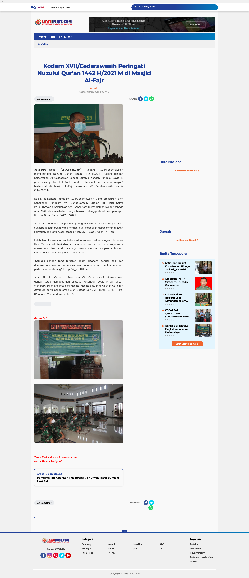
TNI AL (111, 553)
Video (44, 44)
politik (111, 548)
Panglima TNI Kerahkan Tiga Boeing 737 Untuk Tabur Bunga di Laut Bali (78, 479)
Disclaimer (195, 548)
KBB (161, 544)
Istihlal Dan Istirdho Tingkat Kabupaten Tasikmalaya (176, 329)
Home (40, 7)
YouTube (70, 557)
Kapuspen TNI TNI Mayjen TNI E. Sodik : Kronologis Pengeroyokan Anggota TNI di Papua (178, 282)
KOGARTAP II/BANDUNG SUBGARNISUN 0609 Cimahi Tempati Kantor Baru (177, 313)
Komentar (44, 98)
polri (135, 548)
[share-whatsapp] (151, 98)
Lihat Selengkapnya (187, 343)
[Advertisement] (187, 131)
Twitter (63, 557)
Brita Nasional (170, 162)
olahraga (86, 548)
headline (137, 544)
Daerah (165, 231)
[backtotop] (124, 533)
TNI (52, 36)
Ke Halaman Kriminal (187, 170)
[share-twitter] (146, 98)
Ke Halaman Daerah (187, 240)
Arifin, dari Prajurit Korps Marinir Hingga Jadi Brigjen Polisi (177, 266)
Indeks (42, 36)
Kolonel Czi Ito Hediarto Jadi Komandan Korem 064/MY (175, 297)
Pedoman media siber (201, 557)
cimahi (111, 544)
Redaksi (194, 544)
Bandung (86, 544)
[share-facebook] (140, 98)
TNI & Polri (65, 36)
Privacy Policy (197, 553)
